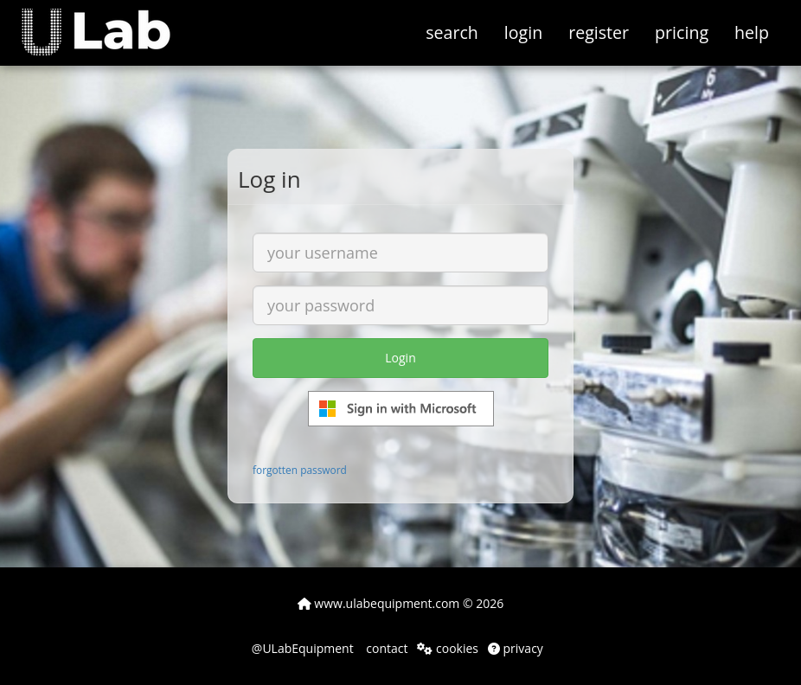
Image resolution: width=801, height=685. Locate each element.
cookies (447, 648)
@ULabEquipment (303, 648)
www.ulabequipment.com (379, 603)
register (598, 32)
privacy (515, 648)
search (452, 32)
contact (385, 648)
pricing (681, 32)
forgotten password (300, 470)
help (751, 32)
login (523, 32)
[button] (108, 21)
